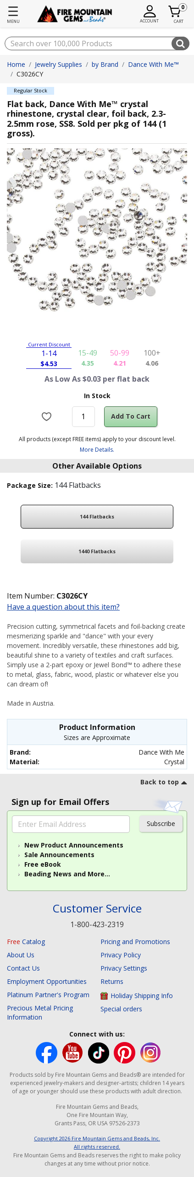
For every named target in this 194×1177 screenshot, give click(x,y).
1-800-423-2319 (97, 924)
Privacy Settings (123, 968)
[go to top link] (163, 783)
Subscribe (161, 823)
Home (16, 64)
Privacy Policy (120, 954)
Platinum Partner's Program (48, 994)
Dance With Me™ (153, 64)
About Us (20, 954)
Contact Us (23, 968)
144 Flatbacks (97, 516)
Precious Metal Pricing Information (40, 1012)
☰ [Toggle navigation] (13, 11)
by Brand (105, 64)
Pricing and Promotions (135, 941)
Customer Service (97, 908)
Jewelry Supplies (58, 64)
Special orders (121, 1008)
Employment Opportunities (47, 981)
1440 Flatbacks (97, 551)
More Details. (97, 450)
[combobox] (97, 43)
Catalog (26, 941)
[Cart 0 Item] (175, 11)
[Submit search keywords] (180, 43)
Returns (111, 981)
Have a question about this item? (63, 607)
